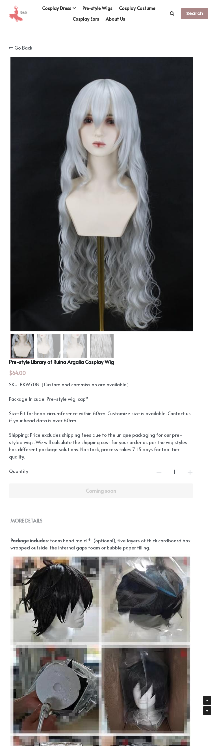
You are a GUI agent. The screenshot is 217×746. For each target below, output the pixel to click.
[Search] (172, 13)
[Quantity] (164, 218)
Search (194, 13)
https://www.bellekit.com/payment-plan (70, 624)
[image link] (18, 13)
